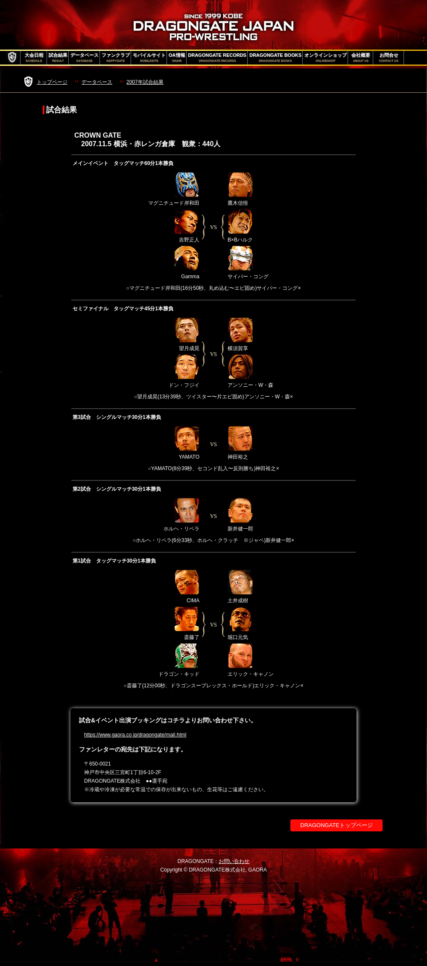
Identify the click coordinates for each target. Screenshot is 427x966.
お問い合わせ (234, 861)
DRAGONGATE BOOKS (275, 58)
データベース (84, 58)
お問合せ (388, 58)
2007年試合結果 (145, 82)
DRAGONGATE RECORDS (217, 58)
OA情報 (177, 58)
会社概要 (360, 58)
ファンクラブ (116, 58)
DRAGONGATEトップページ (336, 825)
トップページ (52, 82)
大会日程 (34, 58)
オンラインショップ (325, 58)
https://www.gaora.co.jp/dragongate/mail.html (135, 735)
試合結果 (58, 58)
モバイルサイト (149, 58)
